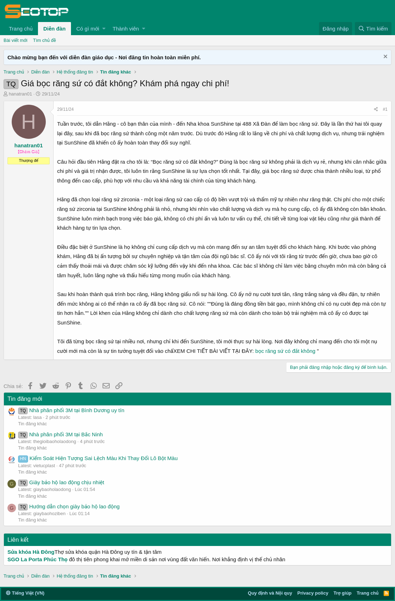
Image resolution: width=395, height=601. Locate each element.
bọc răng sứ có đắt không (285, 351)
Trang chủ (21, 29)
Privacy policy (312, 593)
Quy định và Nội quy (270, 593)
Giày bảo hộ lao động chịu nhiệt (61, 482)
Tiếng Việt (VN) (25, 593)
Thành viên (126, 29)
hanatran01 (20, 94)
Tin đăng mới (24, 398)
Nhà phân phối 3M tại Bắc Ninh (60, 434)
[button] (103, 28)
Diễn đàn (54, 29)
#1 (385, 109)
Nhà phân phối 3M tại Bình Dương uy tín (71, 410)
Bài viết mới (15, 40)
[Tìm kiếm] (373, 28)
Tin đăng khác (32, 423)
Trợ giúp (343, 593)
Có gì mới (87, 29)
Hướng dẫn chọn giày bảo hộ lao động (69, 506)
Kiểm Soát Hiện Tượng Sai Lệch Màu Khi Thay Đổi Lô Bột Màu (98, 458)
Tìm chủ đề (44, 40)
